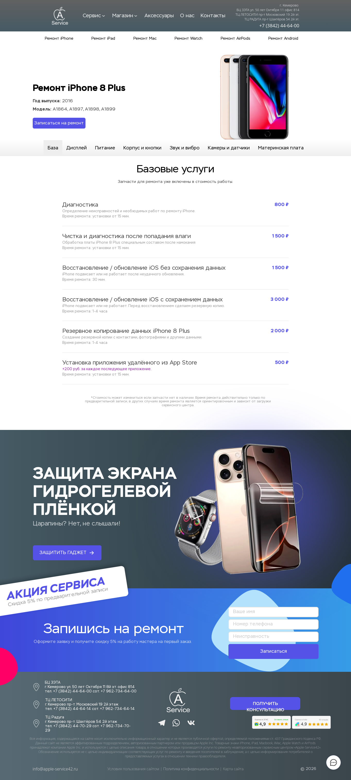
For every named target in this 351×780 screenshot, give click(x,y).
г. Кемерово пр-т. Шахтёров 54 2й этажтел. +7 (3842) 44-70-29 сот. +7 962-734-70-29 (88, 722)
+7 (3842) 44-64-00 (279, 25)
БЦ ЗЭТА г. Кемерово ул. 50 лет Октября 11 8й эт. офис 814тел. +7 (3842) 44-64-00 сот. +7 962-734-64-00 (90, 687)
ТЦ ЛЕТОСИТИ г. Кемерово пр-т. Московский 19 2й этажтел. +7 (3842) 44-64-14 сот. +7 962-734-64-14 (90, 704)
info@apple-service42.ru (55, 769)
